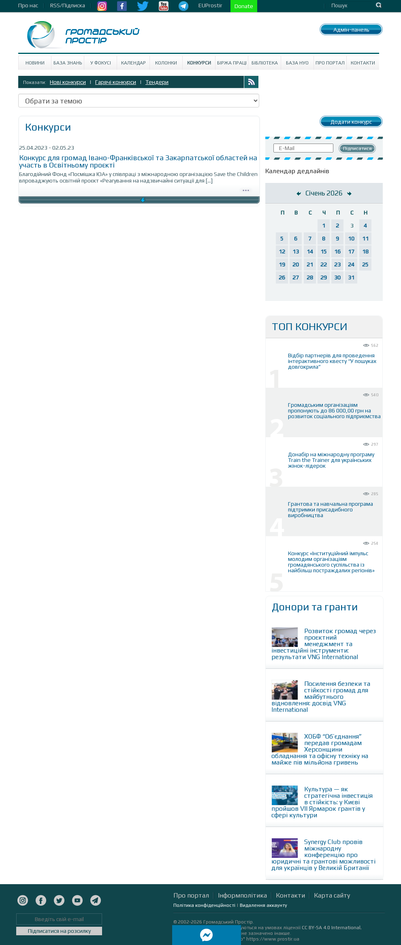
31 (351, 277)
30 (337, 277)
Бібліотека (265, 63)
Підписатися (357, 148)
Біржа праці (232, 63)
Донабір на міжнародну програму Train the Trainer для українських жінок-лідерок (331, 460)
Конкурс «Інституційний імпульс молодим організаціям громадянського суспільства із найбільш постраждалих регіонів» (331, 561)
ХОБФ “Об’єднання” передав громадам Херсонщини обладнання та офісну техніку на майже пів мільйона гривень (319, 749)
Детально (245, 189)
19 (282, 264)
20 (295, 264)
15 (323, 251)
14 (310, 251)
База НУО (297, 63)
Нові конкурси (68, 82)
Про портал (330, 63)
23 (337, 264)
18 (365, 251)
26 (282, 277)
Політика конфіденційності (204, 905)
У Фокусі (100, 63)
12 (282, 251)
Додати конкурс (351, 121)
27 (295, 277)
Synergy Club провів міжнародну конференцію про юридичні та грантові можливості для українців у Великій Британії (323, 855)
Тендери (157, 82)
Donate (244, 6)
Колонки (166, 63)
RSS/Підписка (67, 5)
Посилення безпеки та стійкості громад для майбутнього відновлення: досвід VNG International (320, 696)
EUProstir (210, 5)
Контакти (363, 63)
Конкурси (199, 63)
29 (323, 277)
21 (310, 264)
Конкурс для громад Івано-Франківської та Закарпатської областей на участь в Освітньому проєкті (138, 161)
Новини (35, 63)
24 (351, 264)
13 (295, 251)
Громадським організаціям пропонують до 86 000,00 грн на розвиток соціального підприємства (334, 410)
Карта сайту (332, 895)
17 (351, 251)
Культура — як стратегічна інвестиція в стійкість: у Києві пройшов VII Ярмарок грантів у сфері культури (322, 802)
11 (365, 238)
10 (351, 238)
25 (365, 264)
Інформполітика (242, 895)
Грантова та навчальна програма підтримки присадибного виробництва (330, 509)
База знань (67, 63)
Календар (133, 63)
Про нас (28, 5)
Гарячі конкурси (115, 82)
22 (323, 264)
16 (337, 251)
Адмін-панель (351, 29)
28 (310, 277)
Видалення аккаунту (263, 905)
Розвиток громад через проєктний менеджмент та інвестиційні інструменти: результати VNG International (323, 644)
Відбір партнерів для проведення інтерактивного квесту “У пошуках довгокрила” (332, 361)
